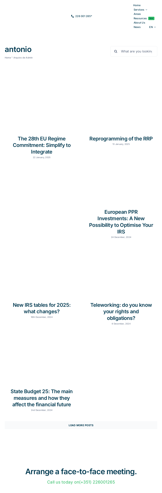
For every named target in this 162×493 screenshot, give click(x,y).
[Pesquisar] (115, 51)
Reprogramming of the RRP (121, 139)
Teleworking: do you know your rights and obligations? (121, 311)
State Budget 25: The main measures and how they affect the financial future (42, 398)
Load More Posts (81, 425)
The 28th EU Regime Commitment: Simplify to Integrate (42, 145)
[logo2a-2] (17, 13)
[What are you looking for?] (133, 51)
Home (8, 57)
